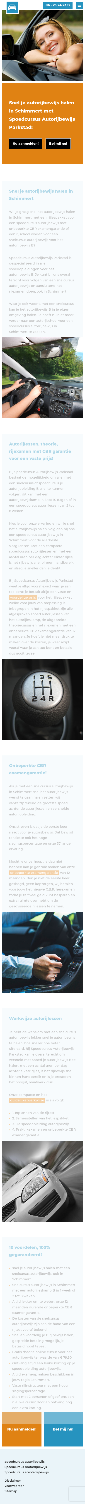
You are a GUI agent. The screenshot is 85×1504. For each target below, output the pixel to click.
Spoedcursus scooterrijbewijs (27, 1472)
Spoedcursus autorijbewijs (25, 1461)
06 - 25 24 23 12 (58, 5)
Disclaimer (13, 1480)
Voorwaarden (14, 1486)
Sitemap (11, 1491)
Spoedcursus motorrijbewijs (26, 1467)
